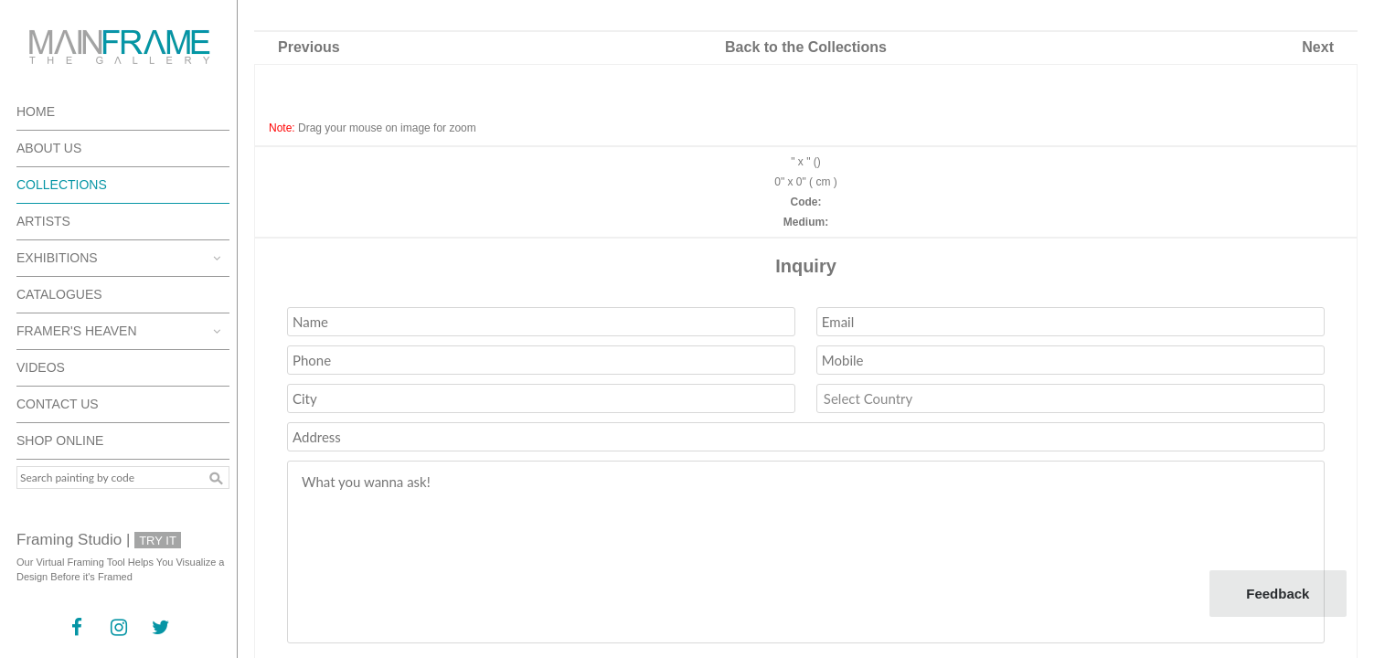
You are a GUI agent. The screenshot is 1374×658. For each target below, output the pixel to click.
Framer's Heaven (76, 331)
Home (35, 111)
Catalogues (59, 294)
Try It (157, 540)
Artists (43, 221)
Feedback (1277, 593)
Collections (61, 184)
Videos (40, 367)
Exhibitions (57, 257)
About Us (48, 148)
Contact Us (57, 404)
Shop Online (59, 440)
